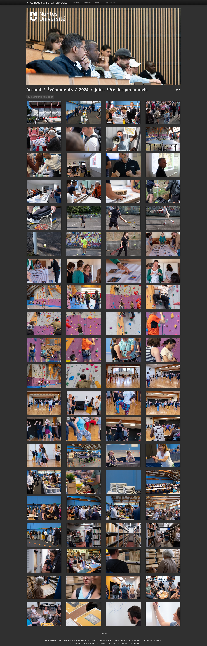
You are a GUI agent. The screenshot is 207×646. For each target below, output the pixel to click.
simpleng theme (70, 640)
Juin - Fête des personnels (121, 89)
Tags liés (75, 2)
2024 (83, 89)
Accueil (33, 89)
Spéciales (87, 2)
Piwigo (59, 640)
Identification (109, 2)
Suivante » (105, 633)
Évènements (60, 89)
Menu (97, 2)
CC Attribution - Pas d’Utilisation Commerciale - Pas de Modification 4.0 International (103, 643)
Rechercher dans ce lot (42, 96)
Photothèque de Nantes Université (46, 2)
